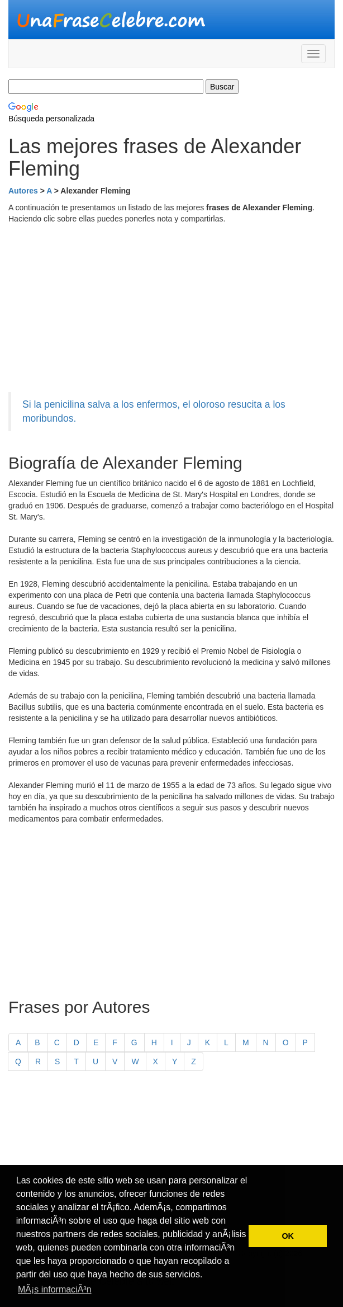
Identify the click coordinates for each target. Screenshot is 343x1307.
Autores (23, 190)
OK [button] (288, 1235)
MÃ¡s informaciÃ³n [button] (55, 1289)
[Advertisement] (171, 308)
